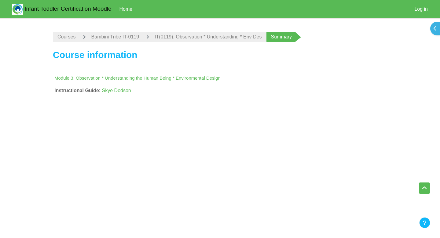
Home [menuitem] (125, 9)
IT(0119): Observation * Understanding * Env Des (208, 36)
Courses (66, 36)
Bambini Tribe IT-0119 (115, 36)
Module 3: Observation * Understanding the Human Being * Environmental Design (137, 78)
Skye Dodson (116, 90)
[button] (424, 188)
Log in (421, 9)
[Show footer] (424, 222)
